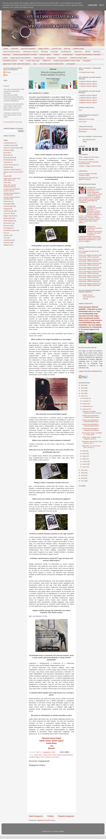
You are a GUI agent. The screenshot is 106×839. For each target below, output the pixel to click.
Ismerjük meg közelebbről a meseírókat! (88, 54)
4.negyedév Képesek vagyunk (88, 102)
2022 (82, 396)
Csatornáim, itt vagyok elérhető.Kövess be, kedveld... (92, 412)
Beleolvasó (96, 51)
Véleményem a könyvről (30, 51)
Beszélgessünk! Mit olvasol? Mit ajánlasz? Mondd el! (88, 178)
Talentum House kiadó (52, 757)
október (84, 403)
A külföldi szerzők (78, 48)
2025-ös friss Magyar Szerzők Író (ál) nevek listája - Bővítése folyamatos (90, 284)
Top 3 (35, 64)
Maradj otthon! (51, 58)
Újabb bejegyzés (36, 816)
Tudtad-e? (56, 54)
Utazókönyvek (8, 240)
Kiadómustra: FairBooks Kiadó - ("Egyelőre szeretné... (91, 438)
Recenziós (7, 225)
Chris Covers (83, 121)
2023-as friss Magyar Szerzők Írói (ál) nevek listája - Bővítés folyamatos (90, 276)
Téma (22, 61)
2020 (82, 473)
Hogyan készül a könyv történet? (13, 172)
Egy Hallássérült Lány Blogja (14, 122)
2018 (82, 478)
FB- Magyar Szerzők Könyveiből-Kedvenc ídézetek (89, 162)
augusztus (85, 409)
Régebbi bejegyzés (66, 816)
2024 (82, 390)
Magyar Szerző (40, 757)
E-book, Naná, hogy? (33, 61)
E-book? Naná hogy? (10, 164)
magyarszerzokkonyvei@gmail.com (90, 371)
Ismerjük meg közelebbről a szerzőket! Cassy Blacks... (91, 429)
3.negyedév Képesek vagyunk (88, 84)
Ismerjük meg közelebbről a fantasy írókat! (67, 61)
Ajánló (36, 755)
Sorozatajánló (70, 64)
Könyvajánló (7, 204)
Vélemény (7, 242)
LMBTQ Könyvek (9, 211)
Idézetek (87, 51)
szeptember (86, 406)
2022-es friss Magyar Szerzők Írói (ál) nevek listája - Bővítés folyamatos (90, 272)
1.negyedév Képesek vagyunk (88, 81)
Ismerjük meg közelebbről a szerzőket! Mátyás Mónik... (91, 425)
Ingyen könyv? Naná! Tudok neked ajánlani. (16, 64)
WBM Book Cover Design (86, 119)
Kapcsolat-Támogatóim (28, 48)
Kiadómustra (78, 51)
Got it (101, 5)
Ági (7, 75)
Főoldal (5, 48)
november (85, 401)
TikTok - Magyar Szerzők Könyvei (89, 157)
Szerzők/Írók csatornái (10, 61)
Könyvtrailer (54, 51)
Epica (80, 110)
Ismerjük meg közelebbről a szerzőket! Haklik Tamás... (91, 420)
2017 (82, 481)
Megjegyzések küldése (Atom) (46, 820)
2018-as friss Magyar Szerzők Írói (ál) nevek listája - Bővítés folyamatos (90, 256)
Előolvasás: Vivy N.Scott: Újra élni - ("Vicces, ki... (91, 446)
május (84, 456)
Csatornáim (14, 48)
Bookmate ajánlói (45, 54)
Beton (40, 755)
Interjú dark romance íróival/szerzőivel (51, 64)
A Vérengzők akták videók (86, 72)
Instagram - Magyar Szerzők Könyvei (90, 166)
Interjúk (5, 58)
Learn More (92, 5)
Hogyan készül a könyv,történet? (20, 58)
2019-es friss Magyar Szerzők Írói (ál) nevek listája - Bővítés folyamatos (90, 260)
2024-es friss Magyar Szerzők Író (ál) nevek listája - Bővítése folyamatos (90, 280)
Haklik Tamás (47, 755)
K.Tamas (8, 72)
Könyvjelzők (87, 61)
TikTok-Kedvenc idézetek (86, 159)
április (84, 459)
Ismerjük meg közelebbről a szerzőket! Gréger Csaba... (91, 416)
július (84, 451)
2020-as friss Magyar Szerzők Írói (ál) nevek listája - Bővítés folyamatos (90, 264)
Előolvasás (44, 51)
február (84, 464)
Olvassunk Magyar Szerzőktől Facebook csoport (88, 174)
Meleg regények (39, 58)
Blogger (61, 831)
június (84, 453)
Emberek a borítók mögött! (78, 58)
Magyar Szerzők (43, 48)
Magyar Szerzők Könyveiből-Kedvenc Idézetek (89, 297)
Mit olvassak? (63, 58)
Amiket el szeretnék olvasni (11, 51)
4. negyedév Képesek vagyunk (88, 86)
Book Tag (67, 48)
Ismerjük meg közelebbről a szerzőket (25, 54)
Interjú (54, 755)
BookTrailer (6, 54)
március (85, 461)
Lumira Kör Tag (56, 48)
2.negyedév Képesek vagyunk (88, 97)
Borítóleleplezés (66, 51)
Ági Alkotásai (83, 131)
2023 (82, 393)
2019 (82, 475)
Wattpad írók (47, 61)
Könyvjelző (7, 208)
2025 (82, 388)
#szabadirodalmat (9, 143)
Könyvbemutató (68, 54)
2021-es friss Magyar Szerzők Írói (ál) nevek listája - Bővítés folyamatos (90, 268)
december (85, 398)
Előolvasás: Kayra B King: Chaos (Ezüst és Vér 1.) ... (92, 442)
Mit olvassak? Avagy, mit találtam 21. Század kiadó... (92, 433)
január (84, 467)
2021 (82, 470)
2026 (82, 385)
